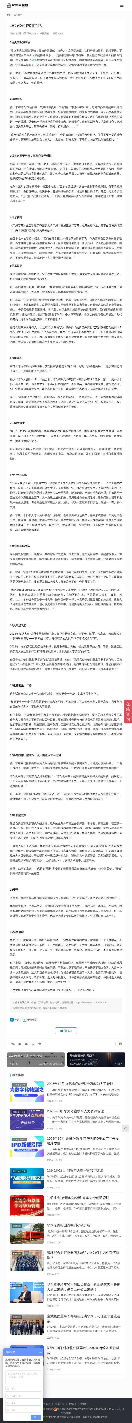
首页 (9, 15)
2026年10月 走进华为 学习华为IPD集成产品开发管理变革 (83, 1144)
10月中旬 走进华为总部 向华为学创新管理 (78, 1204)
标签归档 (45, 1403)
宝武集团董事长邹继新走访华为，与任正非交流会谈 (83, 1330)
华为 (34, 60)
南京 (26, 693)
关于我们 (83, 1403)
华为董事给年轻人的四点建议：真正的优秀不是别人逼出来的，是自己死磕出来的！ (83, 1297)
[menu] (121, 5)
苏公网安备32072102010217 (72, 1409)
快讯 (71, 1403)
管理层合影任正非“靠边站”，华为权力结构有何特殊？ (83, 1263)
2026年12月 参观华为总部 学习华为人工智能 (80, 1084)
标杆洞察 (44, 33)
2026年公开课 (19, 1085)
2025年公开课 (19, 1176)
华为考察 (32, 1019)
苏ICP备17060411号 (98, 1409)
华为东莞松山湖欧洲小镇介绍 (68, 1232)
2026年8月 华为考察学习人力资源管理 (75, 1113)
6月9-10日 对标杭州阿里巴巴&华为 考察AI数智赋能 (83, 1363)
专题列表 (59, 1403)
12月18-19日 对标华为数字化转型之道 (75, 1175)
